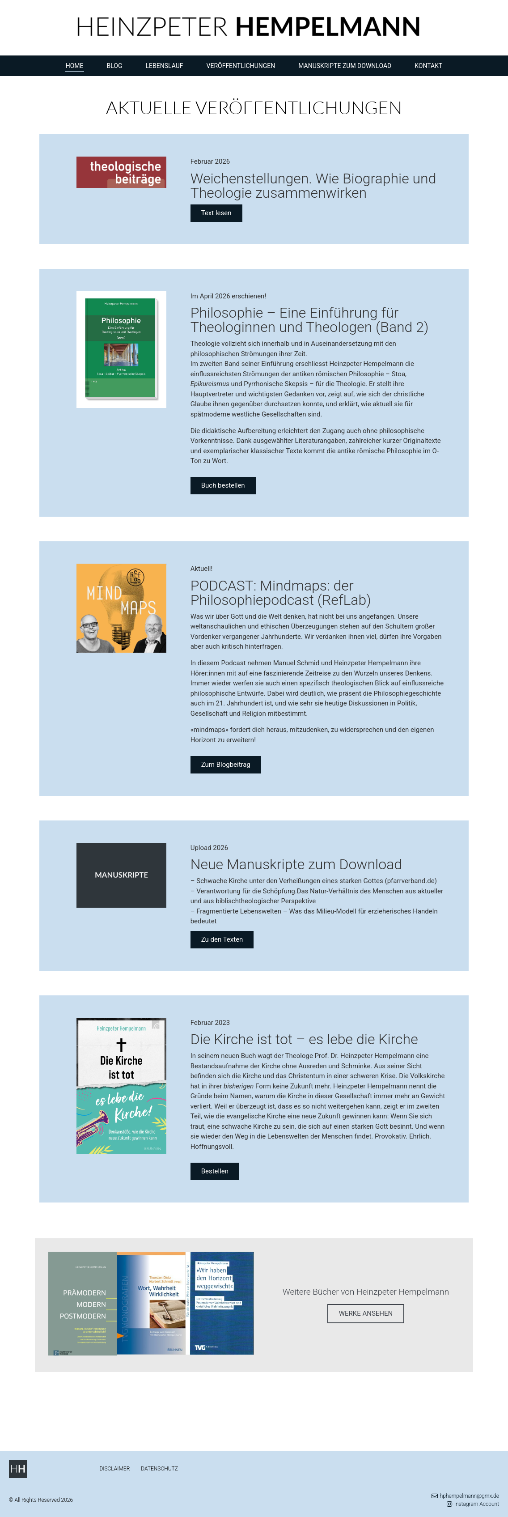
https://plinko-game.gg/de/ (309, 1399)
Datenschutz (159, 1469)
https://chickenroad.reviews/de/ (206, 1399)
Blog (115, 65)
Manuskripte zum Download (344, 65)
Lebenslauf (164, 65)
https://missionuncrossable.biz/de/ (103, 1399)
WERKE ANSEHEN (366, 1313)
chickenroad (69, 1426)
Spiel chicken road (173, 1426)
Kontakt (428, 65)
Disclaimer (114, 1469)
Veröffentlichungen (241, 65)
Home (75, 65)
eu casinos (42, 1409)
